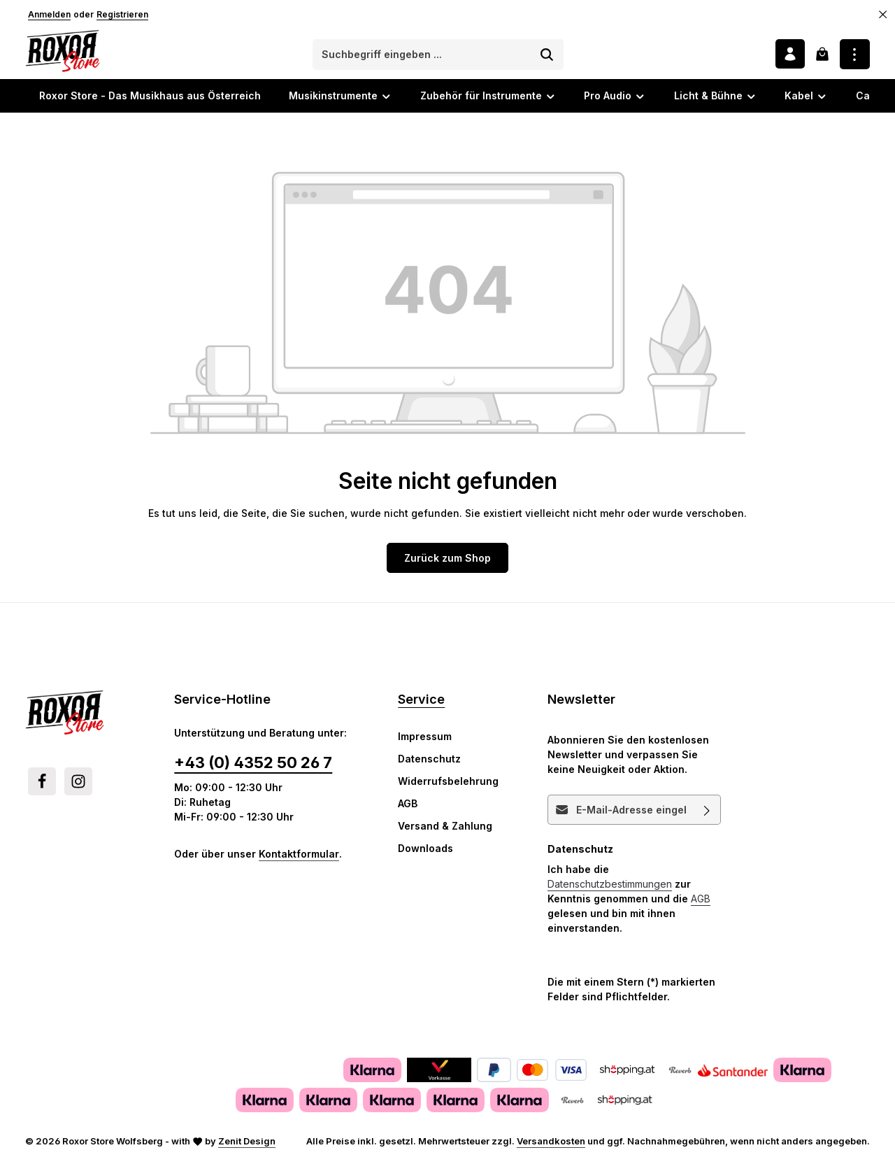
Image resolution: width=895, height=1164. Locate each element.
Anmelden (49, 14)
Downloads (425, 851)
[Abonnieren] (707, 812)
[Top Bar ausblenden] (883, 15)
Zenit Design (246, 1143)
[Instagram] (78, 784)
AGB (407, 806)
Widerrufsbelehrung (448, 784)
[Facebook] (42, 784)
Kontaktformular (299, 857)
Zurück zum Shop (447, 561)
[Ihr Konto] (789, 56)
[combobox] (424, 56)
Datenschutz (429, 761)
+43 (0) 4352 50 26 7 (253, 765)
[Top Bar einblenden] (855, 56)
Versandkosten (551, 1143)
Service (421, 702)
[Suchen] (548, 56)
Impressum (425, 739)
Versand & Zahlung (445, 829)
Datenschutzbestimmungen (609, 887)
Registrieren (122, 14)
